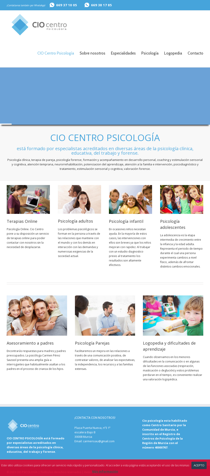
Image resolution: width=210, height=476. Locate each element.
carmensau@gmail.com (99, 441)
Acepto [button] (199, 465)
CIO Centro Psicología (55, 53)
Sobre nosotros (92, 53)
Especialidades (123, 53)
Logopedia (173, 53)
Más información (105, 472)
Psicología (150, 53)
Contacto (195, 53)
